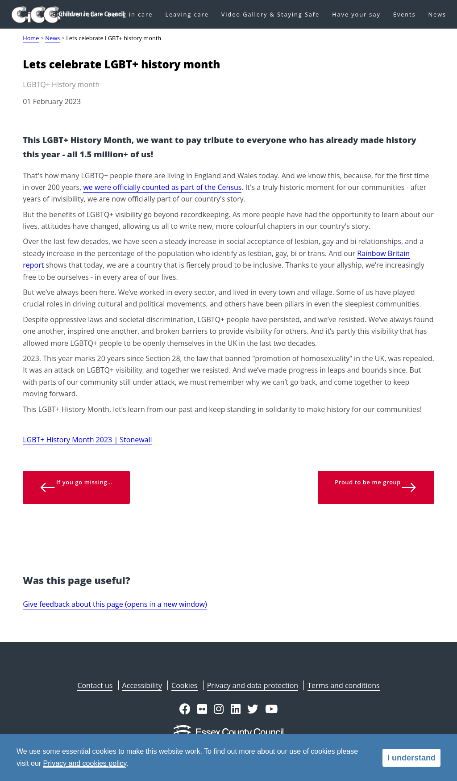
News (437, 14)
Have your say (356, 14)
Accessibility (142, 685)
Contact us (94, 685)
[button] (185, 710)
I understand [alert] (411, 757)
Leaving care (186, 14)
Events (404, 14)
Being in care (130, 14)
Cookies (184, 685)
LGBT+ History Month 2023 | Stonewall (87, 440)
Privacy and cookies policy (84, 763)
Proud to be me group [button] (376, 487)
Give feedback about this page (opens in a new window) (115, 604)
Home (31, 38)
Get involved (73, 14)
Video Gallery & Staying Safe (270, 14)
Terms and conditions (343, 685)
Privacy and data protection (252, 685)
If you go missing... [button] (76, 487)
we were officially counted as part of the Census (162, 187)
